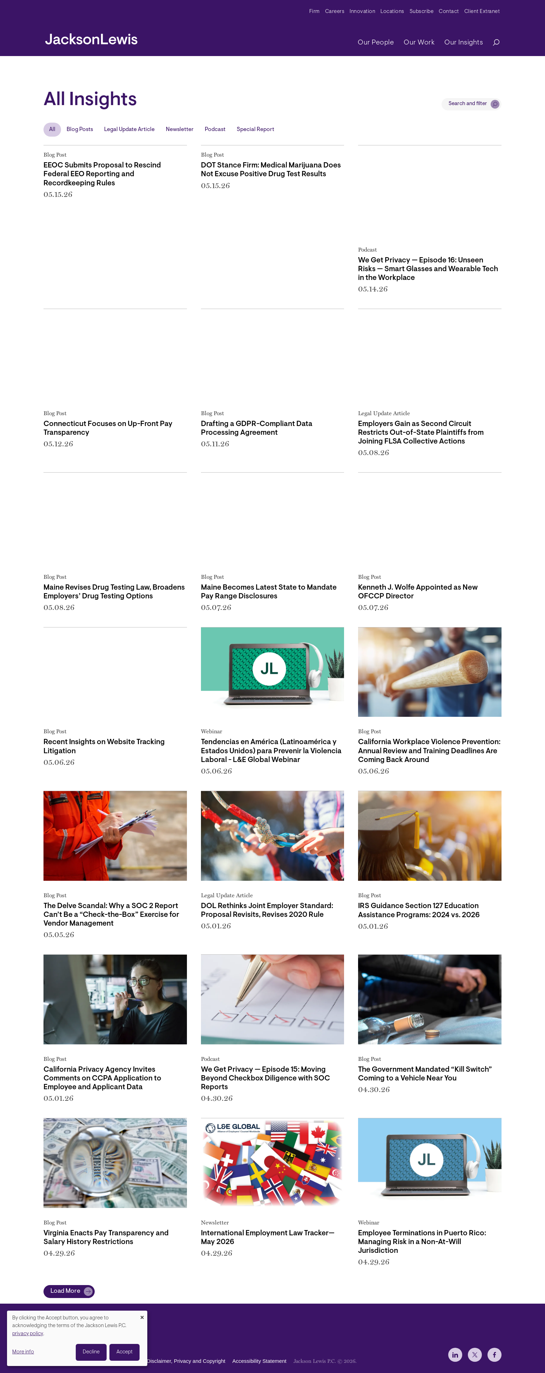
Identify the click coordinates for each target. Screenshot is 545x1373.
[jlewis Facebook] (494, 1355)
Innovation (362, 11)
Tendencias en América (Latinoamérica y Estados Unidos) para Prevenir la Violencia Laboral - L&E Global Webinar (271, 751)
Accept (124, 1352)
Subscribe (422, 11)
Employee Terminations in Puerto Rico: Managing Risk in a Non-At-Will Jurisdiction (422, 1242)
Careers (335, 11)
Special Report (255, 129)
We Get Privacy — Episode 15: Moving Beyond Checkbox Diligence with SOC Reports (265, 1078)
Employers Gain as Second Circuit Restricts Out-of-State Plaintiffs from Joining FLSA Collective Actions (421, 432)
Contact (449, 11)
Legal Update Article (129, 129)
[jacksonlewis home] (91, 37)
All (52, 129)
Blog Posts (80, 129)
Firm (314, 11)
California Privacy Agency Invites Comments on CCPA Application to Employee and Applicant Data (102, 1078)
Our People (376, 42)
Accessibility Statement (259, 1361)
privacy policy (27, 1334)
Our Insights (463, 42)
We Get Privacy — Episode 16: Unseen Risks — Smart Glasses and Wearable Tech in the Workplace (428, 269)
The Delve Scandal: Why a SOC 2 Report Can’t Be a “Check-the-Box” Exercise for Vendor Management (111, 914)
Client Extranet (482, 11)
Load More (65, 1291)
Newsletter (180, 129)
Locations (392, 11)
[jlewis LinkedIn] (455, 1355)
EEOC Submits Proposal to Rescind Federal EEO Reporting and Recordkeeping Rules (102, 174)
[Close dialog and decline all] (142, 1315)
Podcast (215, 129)
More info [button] (23, 1352)
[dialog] (77, 1338)
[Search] (493, 42)
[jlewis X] (475, 1355)
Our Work (419, 42)
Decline (91, 1352)
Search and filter (468, 104)
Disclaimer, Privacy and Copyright (186, 1361)
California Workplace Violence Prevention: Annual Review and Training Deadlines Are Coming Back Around (429, 751)
